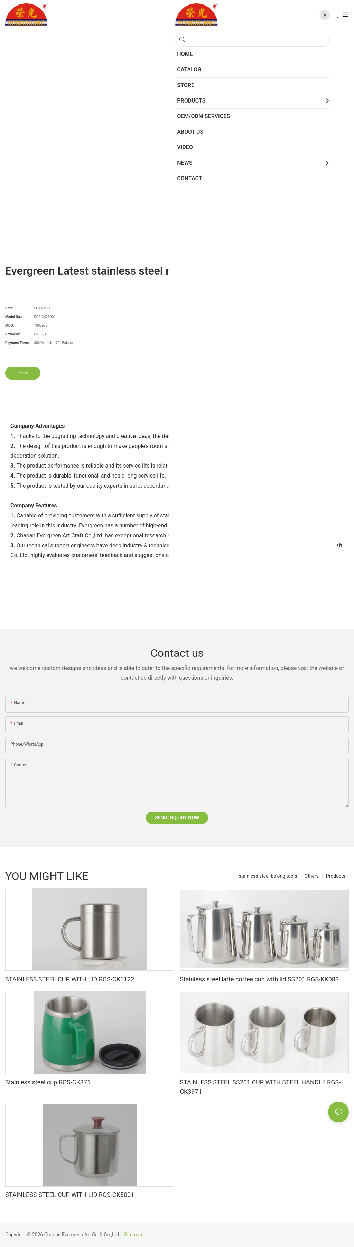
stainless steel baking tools (268, 876)
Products (335, 876)
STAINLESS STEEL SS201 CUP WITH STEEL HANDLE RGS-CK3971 (260, 1086)
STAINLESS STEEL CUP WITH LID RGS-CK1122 (69, 979)
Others (312, 876)
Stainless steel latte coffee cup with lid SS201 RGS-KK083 (259, 979)
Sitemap (133, 1234)
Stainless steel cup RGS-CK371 (48, 1082)
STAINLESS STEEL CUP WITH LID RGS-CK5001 (69, 1194)
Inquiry (23, 373)
